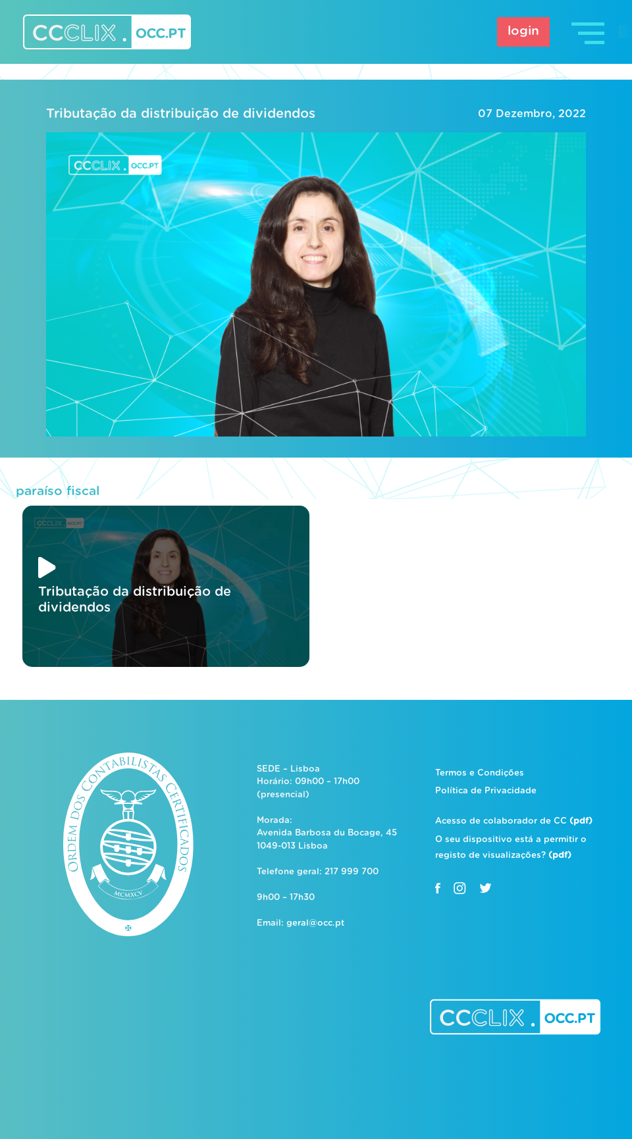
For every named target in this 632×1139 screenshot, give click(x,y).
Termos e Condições (479, 773)
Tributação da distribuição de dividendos (180, 113)
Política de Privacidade (486, 791)
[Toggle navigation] (589, 32)
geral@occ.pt (315, 923)
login (523, 31)
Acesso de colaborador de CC (513, 821)
